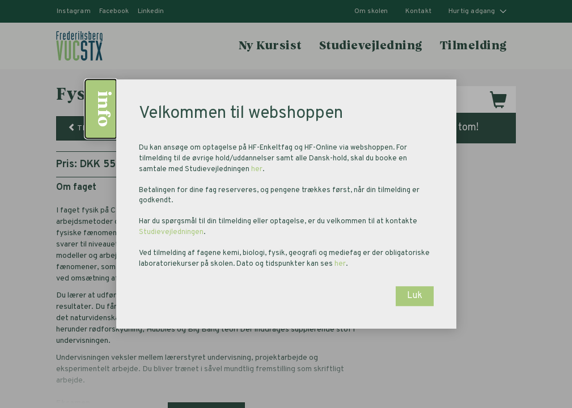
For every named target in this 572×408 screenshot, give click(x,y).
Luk (414, 295)
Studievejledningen (171, 232)
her (256, 169)
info (102, 109)
